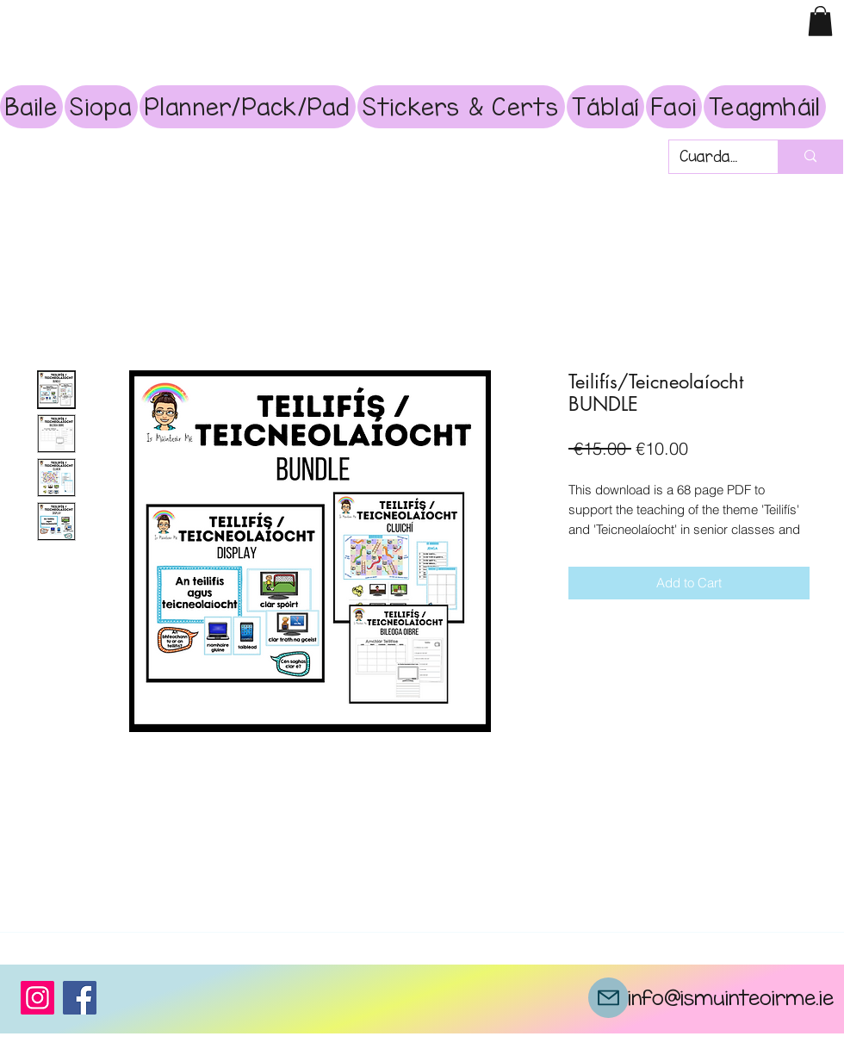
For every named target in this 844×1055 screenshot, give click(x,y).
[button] (820, 21)
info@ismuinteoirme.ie (731, 997)
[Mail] (608, 997)
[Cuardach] (711, 157)
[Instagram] (37, 998)
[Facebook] (79, 998)
